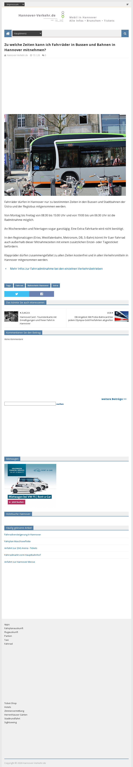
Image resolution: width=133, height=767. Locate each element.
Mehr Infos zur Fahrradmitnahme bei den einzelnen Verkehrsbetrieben (56, 269)
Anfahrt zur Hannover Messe (19, 561)
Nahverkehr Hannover (38, 285)
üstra (55, 285)
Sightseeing (10, 722)
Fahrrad (19, 285)
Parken (8, 635)
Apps (7, 624)
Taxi (6, 639)
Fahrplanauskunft (13, 628)
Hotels (7, 707)
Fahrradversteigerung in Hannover (22, 534)
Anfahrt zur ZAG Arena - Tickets (20, 548)
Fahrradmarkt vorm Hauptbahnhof (22, 554)
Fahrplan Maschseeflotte (17, 541)
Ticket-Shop (10, 703)
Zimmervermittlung (14, 710)
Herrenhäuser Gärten (15, 714)
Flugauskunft (11, 632)
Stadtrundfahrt (12, 718)
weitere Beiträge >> (114, 399)
